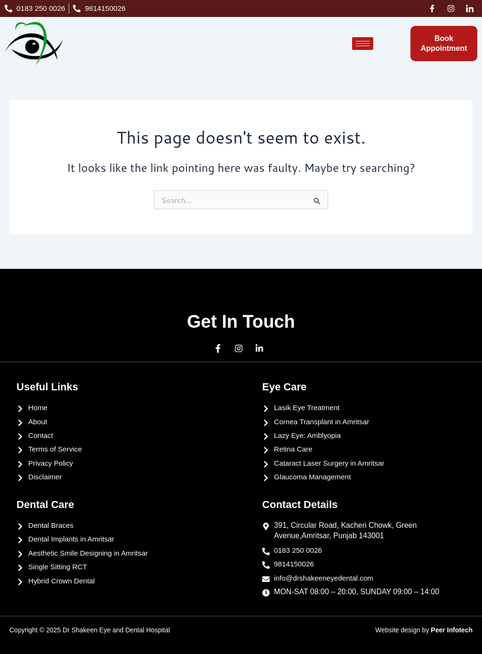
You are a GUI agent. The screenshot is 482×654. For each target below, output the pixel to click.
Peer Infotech (452, 630)
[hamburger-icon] (362, 43)
